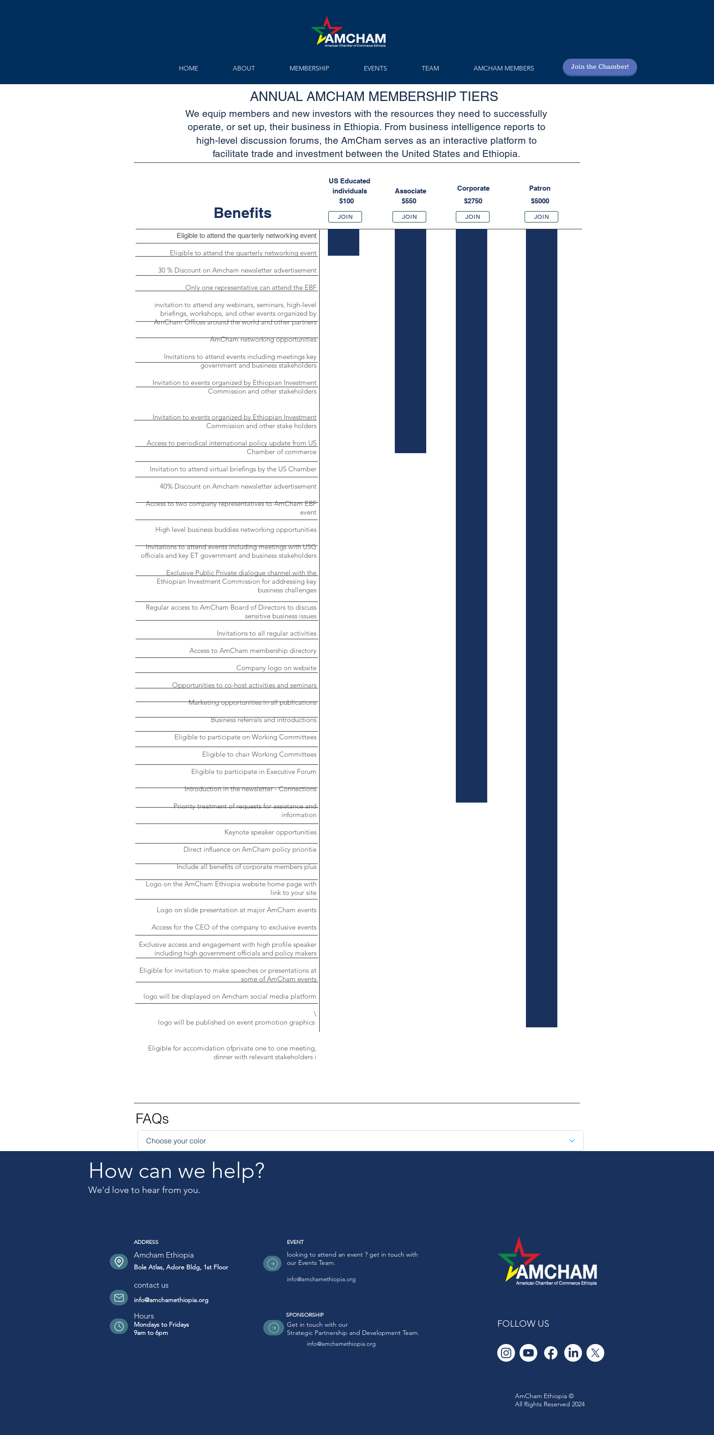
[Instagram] (506, 1353)
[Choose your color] (361, 1140)
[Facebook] (551, 1353)
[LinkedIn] (573, 1353)
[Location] (119, 1261)
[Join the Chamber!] (600, 67)
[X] (595, 1353)
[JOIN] (345, 216)
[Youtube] (528, 1353)
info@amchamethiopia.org (171, 1300)
